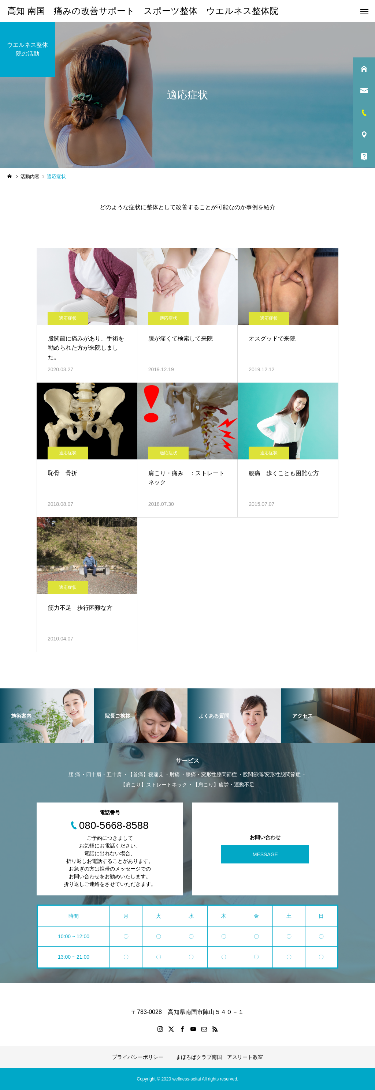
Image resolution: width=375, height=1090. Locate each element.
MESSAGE (265, 854)
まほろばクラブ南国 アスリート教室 (219, 1057)
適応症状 (68, 318)
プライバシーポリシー (137, 1057)
